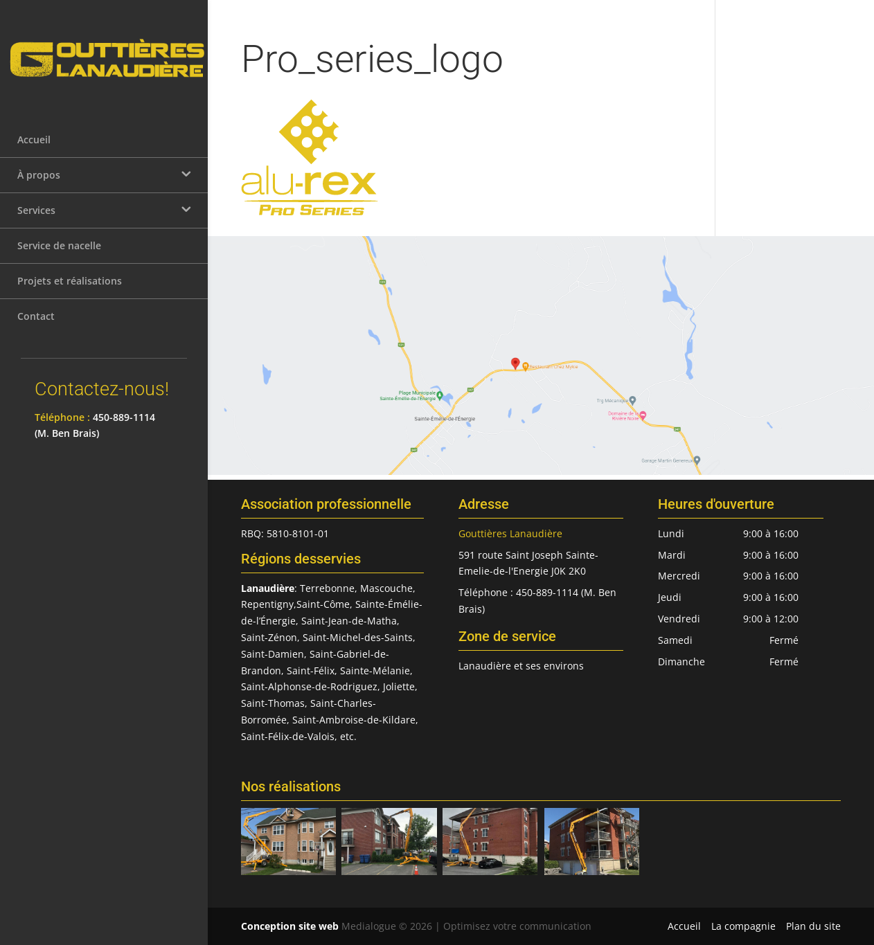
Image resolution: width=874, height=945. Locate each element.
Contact (36, 324)
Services (36, 218)
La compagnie (743, 926)
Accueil (34, 147)
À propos (38, 183)
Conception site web (290, 926)
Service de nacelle (59, 253)
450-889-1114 (124, 425)
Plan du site (813, 926)
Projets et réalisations (69, 289)
